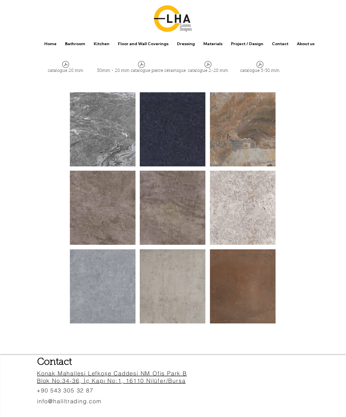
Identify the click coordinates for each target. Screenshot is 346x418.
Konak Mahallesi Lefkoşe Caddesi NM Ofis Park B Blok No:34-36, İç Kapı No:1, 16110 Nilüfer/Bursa (112, 377)
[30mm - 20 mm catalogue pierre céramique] (141, 68)
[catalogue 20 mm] (65, 68)
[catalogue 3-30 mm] (259, 68)
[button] (143, 43)
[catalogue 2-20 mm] (208, 68)
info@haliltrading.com (69, 401)
